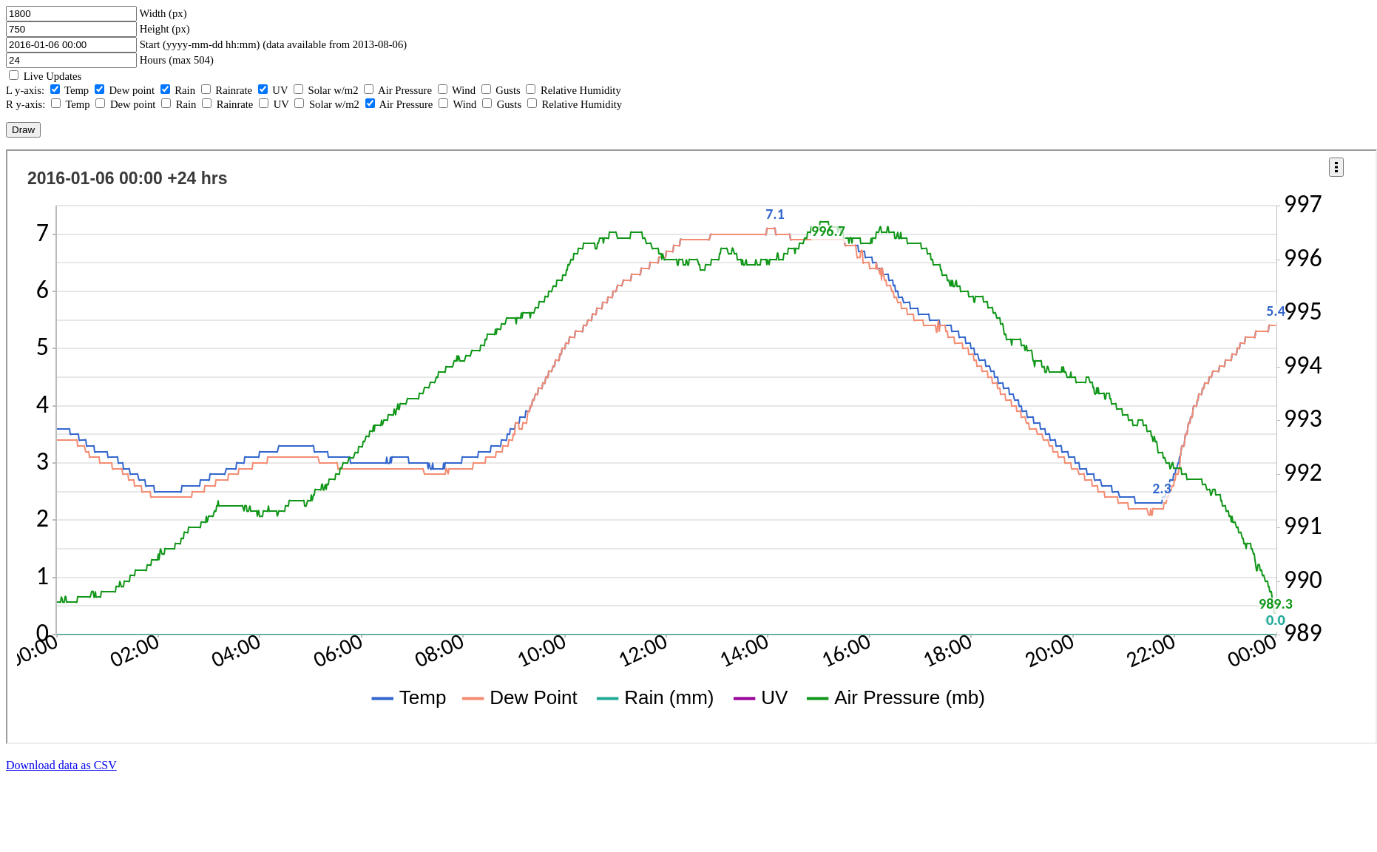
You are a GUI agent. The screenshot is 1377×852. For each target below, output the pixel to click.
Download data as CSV (61, 765)
